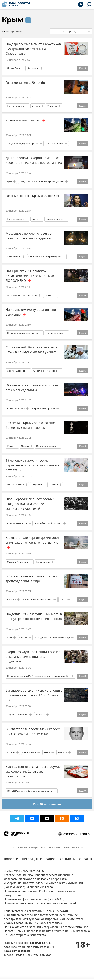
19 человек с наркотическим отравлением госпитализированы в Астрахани (32, 465)
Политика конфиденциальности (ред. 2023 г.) (34, 899)
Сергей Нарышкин (17, 714)
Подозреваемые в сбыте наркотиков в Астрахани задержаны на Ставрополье (33, 49)
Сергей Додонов (16, 370)
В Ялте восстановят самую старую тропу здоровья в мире (31, 579)
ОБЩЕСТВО (37, 848)
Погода (25, 446)
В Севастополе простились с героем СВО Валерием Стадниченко (33, 731)
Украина (52, 106)
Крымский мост (55, 143)
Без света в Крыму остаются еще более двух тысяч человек (30, 425)
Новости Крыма (54, 219)
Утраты (11, 752)
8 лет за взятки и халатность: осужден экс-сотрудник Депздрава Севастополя (34, 772)
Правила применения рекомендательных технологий (40, 903)
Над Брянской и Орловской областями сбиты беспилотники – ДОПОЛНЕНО (31, 276)
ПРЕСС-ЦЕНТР (32, 859)
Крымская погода (46, 446)
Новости (62, 752)
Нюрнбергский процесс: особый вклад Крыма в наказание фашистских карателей (30, 504)
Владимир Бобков (17, 523)
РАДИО (50, 859)
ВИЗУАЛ (77, 848)
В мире (36, 106)
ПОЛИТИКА (19, 848)
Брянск (49, 295)
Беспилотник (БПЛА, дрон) (22, 295)
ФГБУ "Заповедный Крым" (37, 599)
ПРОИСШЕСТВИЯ (58, 848)
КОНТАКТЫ (67, 859)
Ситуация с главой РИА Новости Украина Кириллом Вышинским (38, 676)
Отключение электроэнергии (45, 256)
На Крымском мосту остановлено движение (31, 312)
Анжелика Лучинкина (45, 370)
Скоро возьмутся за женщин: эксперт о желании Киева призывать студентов (34, 657)
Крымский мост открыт (26, 120)
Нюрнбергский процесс (48, 523)
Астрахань (33, 68)
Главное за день (15, 106)
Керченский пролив (43, 408)
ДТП (9, 181)
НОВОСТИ (11, 859)
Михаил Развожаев (17, 562)
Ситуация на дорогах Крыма (22, 143)
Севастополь (14, 256)
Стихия (23, 637)
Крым (12, 19)
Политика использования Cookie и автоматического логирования (39, 893)
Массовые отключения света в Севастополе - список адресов (29, 236)
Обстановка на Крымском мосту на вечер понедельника (32, 387)
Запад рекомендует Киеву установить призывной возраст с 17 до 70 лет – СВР (34, 695)
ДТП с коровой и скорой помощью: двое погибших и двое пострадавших (34, 160)
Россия (54, 484)
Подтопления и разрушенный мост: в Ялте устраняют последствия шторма (34, 616)
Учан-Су (11, 599)
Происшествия (15, 484)
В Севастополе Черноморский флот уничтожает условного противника (32, 543)
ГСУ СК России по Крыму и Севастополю (29, 791)
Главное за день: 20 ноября (26, 82)
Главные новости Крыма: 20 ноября (32, 196)
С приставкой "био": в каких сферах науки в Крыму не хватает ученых (32, 350)
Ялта (9, 637)
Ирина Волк (13, 68)
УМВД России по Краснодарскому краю (41, 181)
